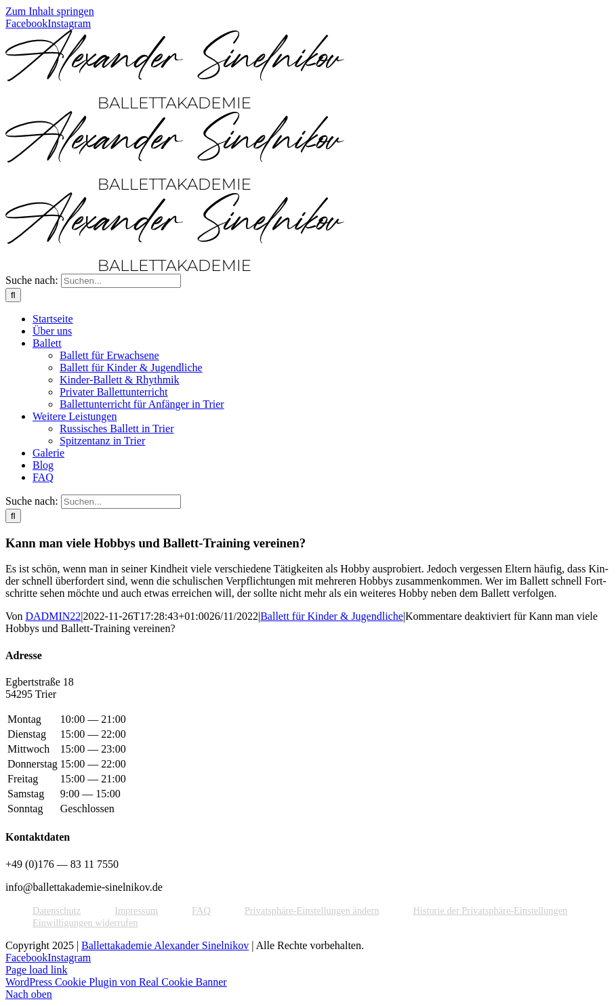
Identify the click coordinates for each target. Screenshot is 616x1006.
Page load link (36, 970)
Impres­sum (136, 910)
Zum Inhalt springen (49, 11)
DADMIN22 (53, 616)
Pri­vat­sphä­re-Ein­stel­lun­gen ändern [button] (312, 910)
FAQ (201, 910)
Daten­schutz (57, 910)
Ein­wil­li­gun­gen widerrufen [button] (85, 922)
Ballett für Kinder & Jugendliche (331, 616)
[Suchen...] (121, 281)
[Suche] (13, 295)
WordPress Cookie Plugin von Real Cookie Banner (116, 982)
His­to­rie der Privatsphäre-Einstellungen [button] (490, 910)
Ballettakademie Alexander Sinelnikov (165, 945)
